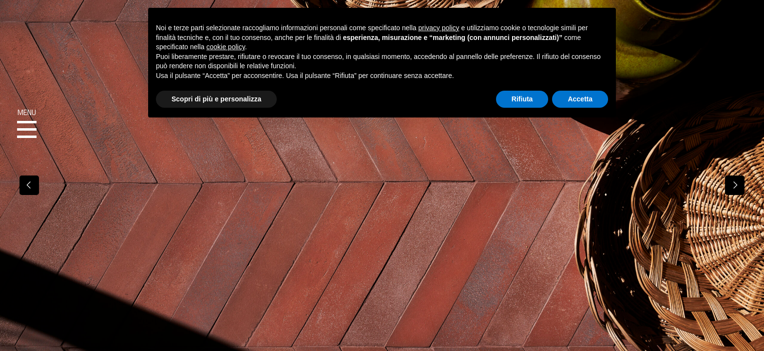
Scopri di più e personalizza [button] (216, 99)
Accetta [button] (580, 99)
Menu (27, 123)
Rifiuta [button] (522, 99)
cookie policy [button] (226, 47)
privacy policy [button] (439, 28)
